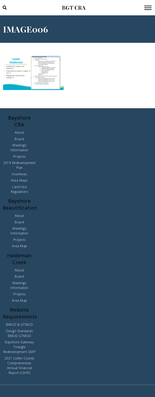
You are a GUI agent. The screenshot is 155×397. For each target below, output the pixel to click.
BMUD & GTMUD (19, 324)
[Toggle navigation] (148, 7)
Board (19, 139)
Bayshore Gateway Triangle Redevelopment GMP (19, 347)
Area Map (19, 246)
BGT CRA (74, 7)
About (19, 132)
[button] (4, 7)
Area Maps (19, 180)
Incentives (19, 174)
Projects (19, 156)
